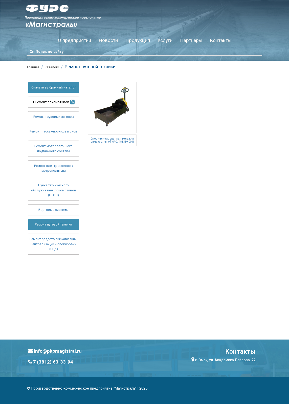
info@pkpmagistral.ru (58, 351)
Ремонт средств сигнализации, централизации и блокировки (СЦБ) (53, 244)
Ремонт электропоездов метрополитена (53, 168)
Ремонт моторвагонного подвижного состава (53, 148)
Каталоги (52, 67)
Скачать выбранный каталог (53, 87)
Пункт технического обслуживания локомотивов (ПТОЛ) (53, 190)
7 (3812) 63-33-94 (53, 362)
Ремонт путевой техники (53, 224)
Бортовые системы (53, 210)
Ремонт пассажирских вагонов (53, 131)
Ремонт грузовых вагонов (53, 117)
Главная (33, 67)
